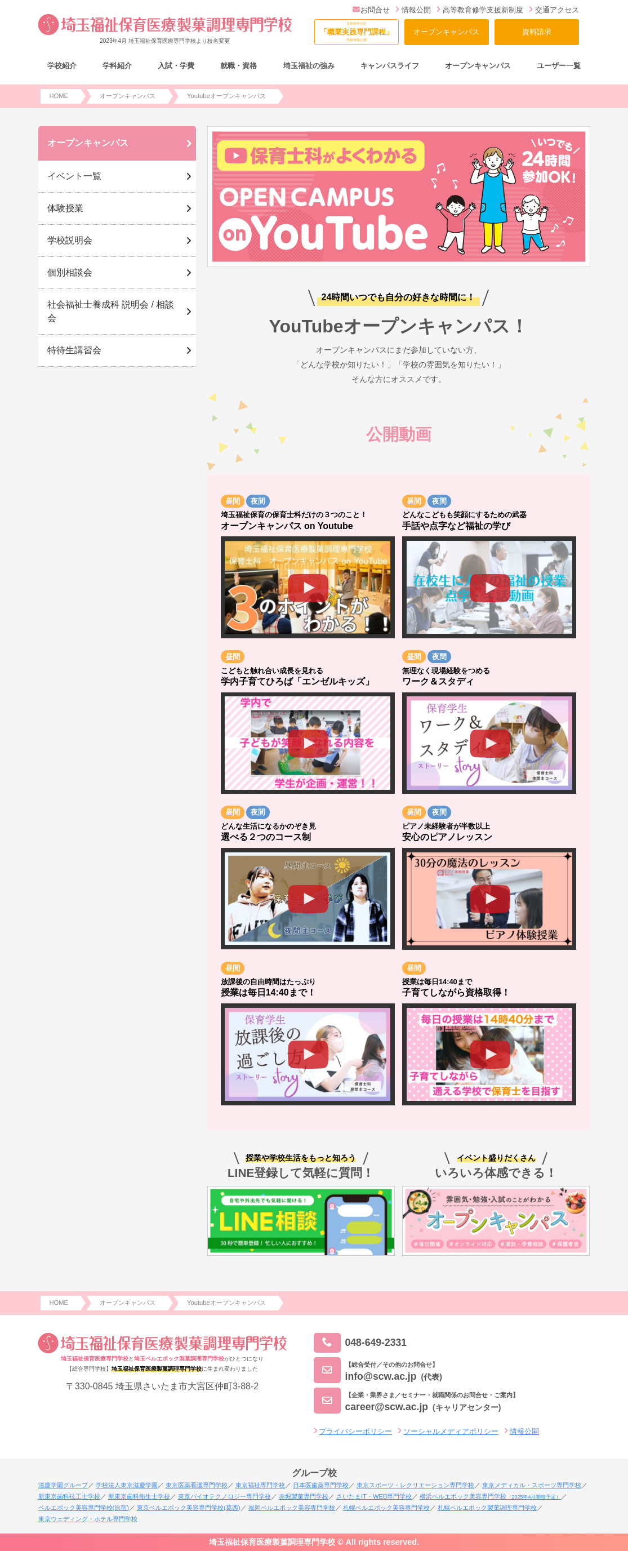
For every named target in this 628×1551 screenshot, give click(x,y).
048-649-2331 (360, 1343)
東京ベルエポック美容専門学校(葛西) (188, 1507)
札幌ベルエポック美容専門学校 (386, 1507)
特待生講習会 (74, 350)
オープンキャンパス (446, 32)
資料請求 (536, 32)
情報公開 (413, 10)
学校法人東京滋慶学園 (127, 1485)
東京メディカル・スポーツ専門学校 (531, 1485)
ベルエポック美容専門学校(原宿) (83, 1507)
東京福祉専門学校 (260, 1485)
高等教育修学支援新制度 (480, 10)
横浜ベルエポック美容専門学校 (490, 1496)
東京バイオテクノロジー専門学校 (224, 1496)
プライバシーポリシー (355, 1431)
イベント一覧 (74, 176)
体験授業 (65, 208)
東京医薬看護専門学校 (197, 1485)
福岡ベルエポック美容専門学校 (291, 1507)
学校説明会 (69, 240)
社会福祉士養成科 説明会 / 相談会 (111, 311)
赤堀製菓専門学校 (303, 1496)
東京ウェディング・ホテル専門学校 (87, 1519)
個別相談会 (69, 272)
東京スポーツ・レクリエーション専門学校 (415, 1485)
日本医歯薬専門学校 (321, 1485)
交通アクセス (554, 10)
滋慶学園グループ (63, 1485)
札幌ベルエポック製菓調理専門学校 (487, 1507)
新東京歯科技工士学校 (69, 1496)
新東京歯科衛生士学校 (139, 1496)
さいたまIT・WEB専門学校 (374, 1496)
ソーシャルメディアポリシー (450, 1431)
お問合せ (371, 10)
